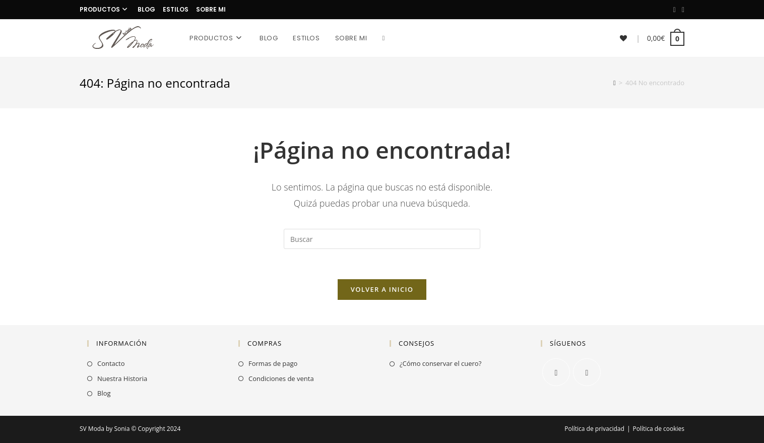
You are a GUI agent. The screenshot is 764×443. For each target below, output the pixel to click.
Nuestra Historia (122, 378)
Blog (146, 9)
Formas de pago (272, 363)
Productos (105, 9)
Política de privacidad (594, 428)
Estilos (175, 9)
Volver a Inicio (382, 289)
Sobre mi (211, 9)
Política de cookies (658, 428)
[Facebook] (674, 10)
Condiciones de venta (281, 378)
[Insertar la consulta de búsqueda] (382, 239)
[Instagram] (681, 10)
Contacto (111, 363)
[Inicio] (614, 82)
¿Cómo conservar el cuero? (440, 363)
